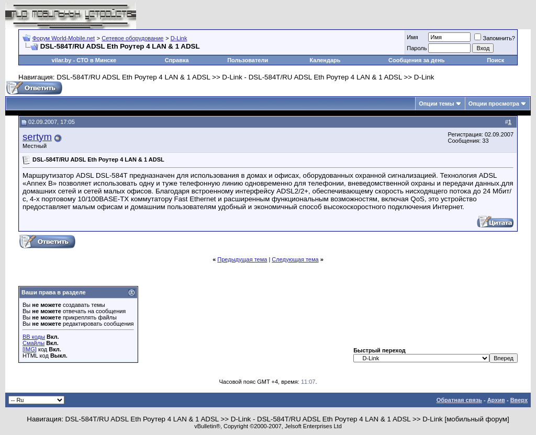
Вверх (519, 400)
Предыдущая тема (242, 259)
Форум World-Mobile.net (63, 38)
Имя (412, 37)
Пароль (417, 48)
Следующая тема (295, 259)
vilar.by (62, 60)
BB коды (34, 337)
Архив (496, 400)
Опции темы (436, 103)
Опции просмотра (493, 103)
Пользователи (247, 60)
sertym (37, 136)
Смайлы (33, 343)
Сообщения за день (416, 60)
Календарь (324, 60)
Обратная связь (459, 400)
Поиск (495, 60)
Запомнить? (494, 38)
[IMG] (30, 349)
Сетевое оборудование (132, 38)
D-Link (179, 38)
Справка (177, 60)
